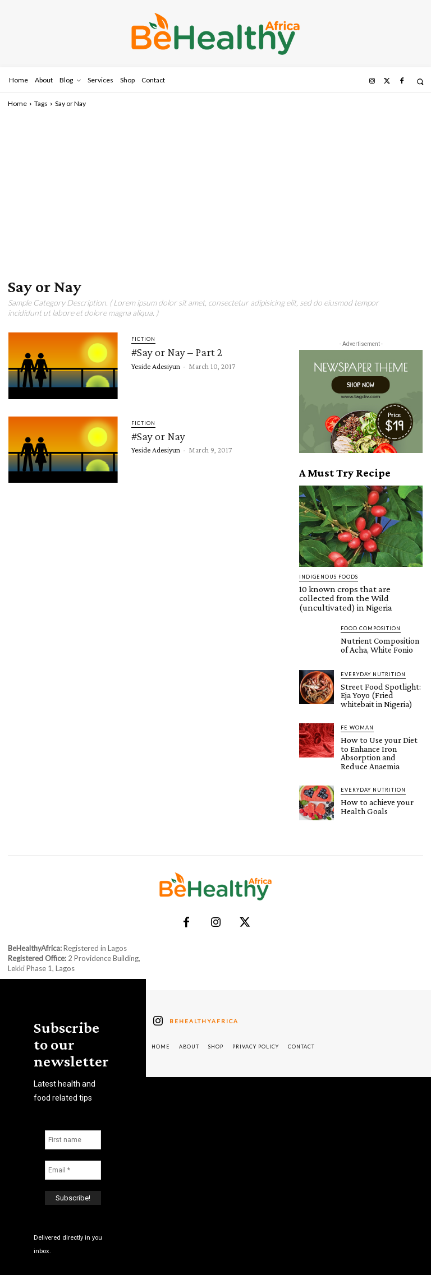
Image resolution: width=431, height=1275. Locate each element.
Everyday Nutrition (373, 662)
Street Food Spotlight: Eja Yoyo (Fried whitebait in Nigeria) (381, 681)
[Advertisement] (215, 192)
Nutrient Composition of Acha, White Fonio (380, 632)
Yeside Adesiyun (155, 365)
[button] (420, 82)
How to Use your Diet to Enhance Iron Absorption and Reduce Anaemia (381, 732)
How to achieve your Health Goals (374, 778)
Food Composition (371, 616)
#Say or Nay (158, 436)
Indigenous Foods (328, 577)
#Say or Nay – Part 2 (176, 352)
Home (17, 103)
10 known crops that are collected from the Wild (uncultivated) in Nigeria (360, 592)
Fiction (143, 339)
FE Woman (357, 712)
